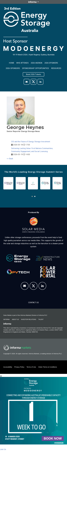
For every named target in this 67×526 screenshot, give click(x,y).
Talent (40, 319)
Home (11, 63)
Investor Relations (28, 319)
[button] (32, 196)
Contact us (33, 302)
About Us (15, 319)
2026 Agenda (36, 63)
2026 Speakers (51, 63)
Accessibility (7, 367)
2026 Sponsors (13, 68)
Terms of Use (31, 367)
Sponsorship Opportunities (35, 68)
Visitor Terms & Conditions (47, 367)
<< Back (10, 159)
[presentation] (32, 193)
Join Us (3, 449)
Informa (6, 319)
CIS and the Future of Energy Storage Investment (30, 142)
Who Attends (22, 63)
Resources (56, 68)
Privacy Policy (19, 367)
